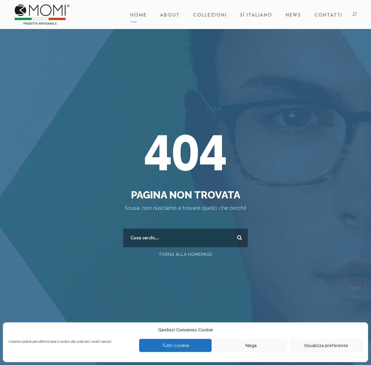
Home (138, 15)
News (293, 15)
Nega (251, 345)
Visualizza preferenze (326, 345)
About (170, 15)
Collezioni (210, 15)
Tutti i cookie (175, 345)
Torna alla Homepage (185, 254)
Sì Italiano (256, 15)
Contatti (328, 15)
